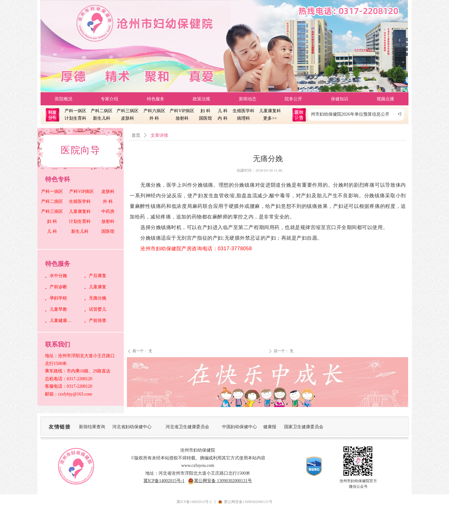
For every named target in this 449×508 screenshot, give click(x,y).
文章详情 (159, 135)
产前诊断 (58, 287)
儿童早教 (58, 309)
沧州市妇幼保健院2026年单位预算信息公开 (350, 114)
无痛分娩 (97, 298)
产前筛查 (97, 320)
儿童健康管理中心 (62, 320)
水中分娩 (58, 275)
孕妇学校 (58, 298)
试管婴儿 (97, 309)
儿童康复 (97, 287)
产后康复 (97, 275)
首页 (136, 135)
